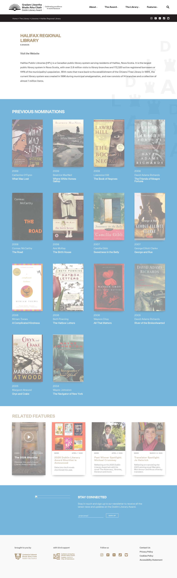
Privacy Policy (146, 552)
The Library (131, 7)
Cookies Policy (146, 556)
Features (152, 7)
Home (15, 18)
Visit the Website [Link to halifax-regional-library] (29, 53)
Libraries (34, 18)
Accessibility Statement (151, 560)
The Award (111, 7)
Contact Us (145, 547)
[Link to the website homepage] (35, 7)
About (92, 7)
